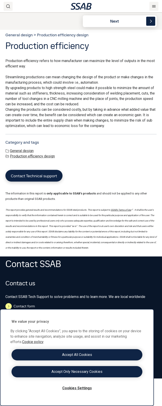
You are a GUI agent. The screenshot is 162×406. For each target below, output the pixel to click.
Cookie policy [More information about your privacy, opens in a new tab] (33, 342)
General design (19, 151)
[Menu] (153, 6)
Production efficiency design (30, 156)
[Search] (8, 6)
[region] (77, 357)
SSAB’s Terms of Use (122, 210)
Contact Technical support (34, 175)
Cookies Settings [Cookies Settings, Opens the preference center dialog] (77, 388)
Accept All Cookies (77, 355)
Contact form (20, 306)
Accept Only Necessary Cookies (76, 371)
